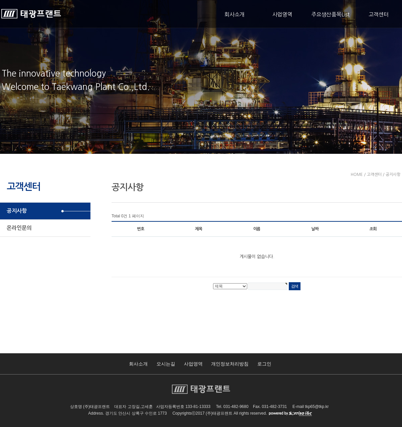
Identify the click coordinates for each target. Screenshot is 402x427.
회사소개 (234, 14)
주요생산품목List (330, 14)
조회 (373, 229)
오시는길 (165, 363)
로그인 (264, 363)
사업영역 (282, 14)
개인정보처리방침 (230, 363)
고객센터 (378, 14)
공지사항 (17, 210)
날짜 (315, 229)
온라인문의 (19, 227)
